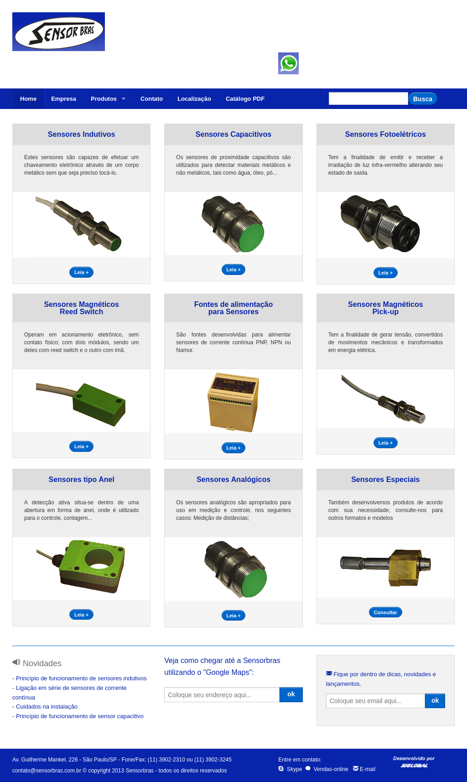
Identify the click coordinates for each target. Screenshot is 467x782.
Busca (422, 99)
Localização (194, 98)
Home (28, 98)
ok (291, 694)
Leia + (81, 272)
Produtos (104, 98)
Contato (151, 98)
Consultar (385, 612)
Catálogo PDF (245, 98)
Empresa (63, 98)
